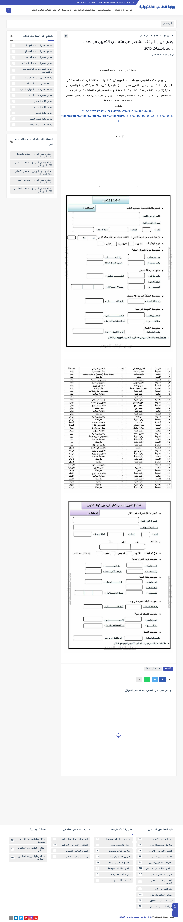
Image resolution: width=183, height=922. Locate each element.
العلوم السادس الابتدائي (70, 850)
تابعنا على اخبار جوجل (79, 2)
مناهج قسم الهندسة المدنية (32, 57)
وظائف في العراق (148, 36)
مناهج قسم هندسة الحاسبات (32, 77)
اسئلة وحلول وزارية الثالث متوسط (28, 840)
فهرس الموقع (103, 2)
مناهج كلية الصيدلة (32, 107)
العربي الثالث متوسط (113, 856)
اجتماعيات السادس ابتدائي (70, 839)
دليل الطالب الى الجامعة (84, 10)
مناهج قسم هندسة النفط (32, 95)
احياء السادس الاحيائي (155, 839)
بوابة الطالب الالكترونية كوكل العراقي (135, 917)
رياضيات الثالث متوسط (113, 868)
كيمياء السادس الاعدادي (155, 906)
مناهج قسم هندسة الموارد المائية (32, 89)
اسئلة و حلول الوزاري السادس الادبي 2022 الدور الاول (34, 181)
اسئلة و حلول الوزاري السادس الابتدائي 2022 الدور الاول (33, 163)
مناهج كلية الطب (32, 113)
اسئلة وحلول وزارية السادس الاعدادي (28, 857)
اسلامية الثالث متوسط (113, 850)
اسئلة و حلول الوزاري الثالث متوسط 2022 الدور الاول (34, 155)
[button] (162, 679)
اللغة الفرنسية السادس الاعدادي (155, 881)
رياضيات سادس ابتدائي (70, 856)
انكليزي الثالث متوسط (113, 862)
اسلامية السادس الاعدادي (155, 845)
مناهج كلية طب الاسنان (32, 124)
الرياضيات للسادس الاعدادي (155, 868)
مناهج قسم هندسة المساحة (32, 83)
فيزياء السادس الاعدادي (155, 900)
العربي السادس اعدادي (155, 874)
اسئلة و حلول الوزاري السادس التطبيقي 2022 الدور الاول (32, 189)
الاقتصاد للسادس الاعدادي (155, 850)
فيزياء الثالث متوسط (113, 874)
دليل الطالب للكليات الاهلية (43, 10)
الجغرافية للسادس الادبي (155, 862)
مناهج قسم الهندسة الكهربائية (32, 45)
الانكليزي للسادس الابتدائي (70, 845)
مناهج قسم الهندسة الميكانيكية (32, 63)
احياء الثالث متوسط (113, 845)
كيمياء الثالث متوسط (113, 880)
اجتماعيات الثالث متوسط (113, 839)
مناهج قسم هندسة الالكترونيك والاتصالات (32, 70)
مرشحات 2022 (64, 10)
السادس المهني (104, 10)
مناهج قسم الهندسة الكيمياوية (32, 51)
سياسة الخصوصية (117, 2)
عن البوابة (130, 2)
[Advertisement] (91, 801)
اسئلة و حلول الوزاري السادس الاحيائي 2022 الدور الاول (33, 172)
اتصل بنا (92, 2)
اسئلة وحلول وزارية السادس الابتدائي (28, 849)
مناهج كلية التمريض (32, 101)
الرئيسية (168, 36)
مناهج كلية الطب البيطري (32, 118)
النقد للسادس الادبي (155, 888)
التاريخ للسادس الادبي (155, 856)
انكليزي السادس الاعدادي (155, 894)
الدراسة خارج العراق (124, 10)
